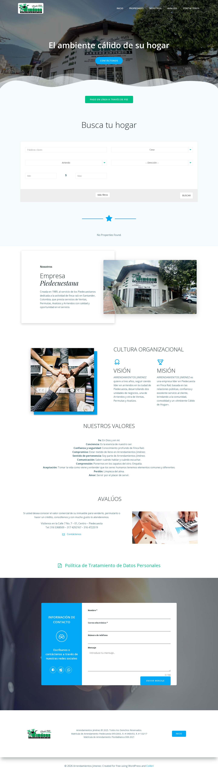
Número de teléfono (98, 635)
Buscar (186, 195)
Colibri (150, 766)
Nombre (92, 610)
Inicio (120, 8)
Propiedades (136, 8)
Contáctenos (191, 8)
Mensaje (92, 647)
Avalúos (172, 8)
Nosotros (155, 8)
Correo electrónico (98, 623)
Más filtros (102, 194)
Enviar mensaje (155, 680)
